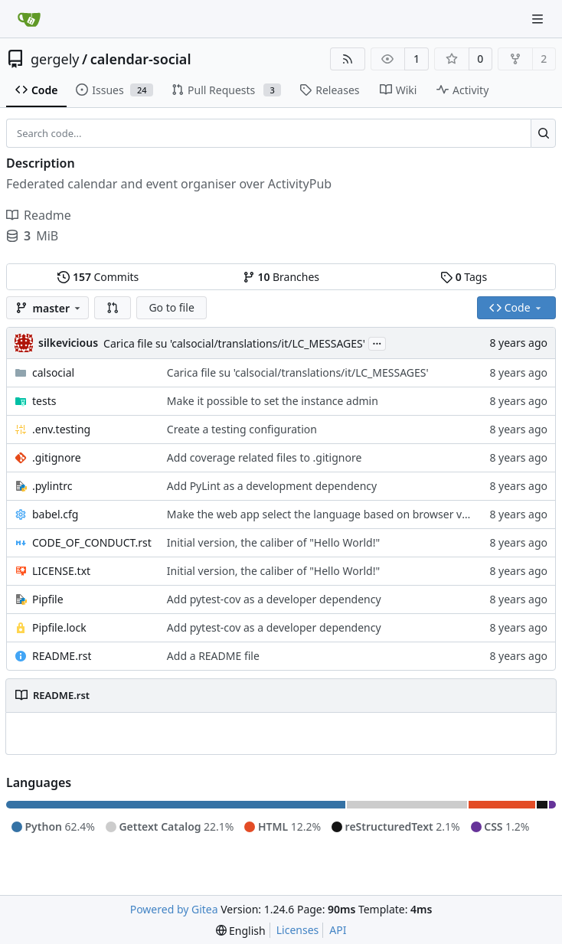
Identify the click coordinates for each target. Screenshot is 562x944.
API (337, 930)
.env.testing (61, 429)
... (377, 342)
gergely (55, 59)
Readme (38, 215)
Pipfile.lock (59, 627)
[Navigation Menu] (539, 18)
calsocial (53, 372)
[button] (112, 307)
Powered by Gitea (174, 909)
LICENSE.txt (61, 570)
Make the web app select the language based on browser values (327, 514)
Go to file (171, 307)
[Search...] (543, 133)
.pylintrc (52, 486)
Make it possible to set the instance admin (272, 401)
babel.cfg (55, 514)
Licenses (297, 930)
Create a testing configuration (242, 429)
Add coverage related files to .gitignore (264, 457)
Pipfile (48, 599)
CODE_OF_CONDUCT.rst (92, 542)
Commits (98, 276)
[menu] (241, 930)
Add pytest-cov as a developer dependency (274, 599)
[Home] (29, 19)
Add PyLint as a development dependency (272, 486)
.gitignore (56, 457)
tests (44, 401)
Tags (463, 276)
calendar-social (140, 59)
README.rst (61, 655)
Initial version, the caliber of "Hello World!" (273, 542)
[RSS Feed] (347, 58)
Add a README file (213, 655)
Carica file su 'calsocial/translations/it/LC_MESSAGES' (234, 343)
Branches (281, 276)
